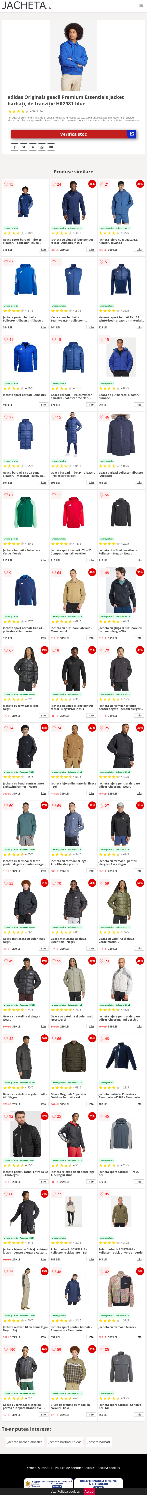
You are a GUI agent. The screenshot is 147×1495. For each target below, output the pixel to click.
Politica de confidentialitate (75, 1468)
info (43, 249)
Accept (89, 1491)
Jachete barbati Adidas (65, 1442)
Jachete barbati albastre (24, 1442)
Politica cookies (109, 1468)
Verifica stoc (98, 134)
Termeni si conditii (38, 1468)
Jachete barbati (99, 1442)
